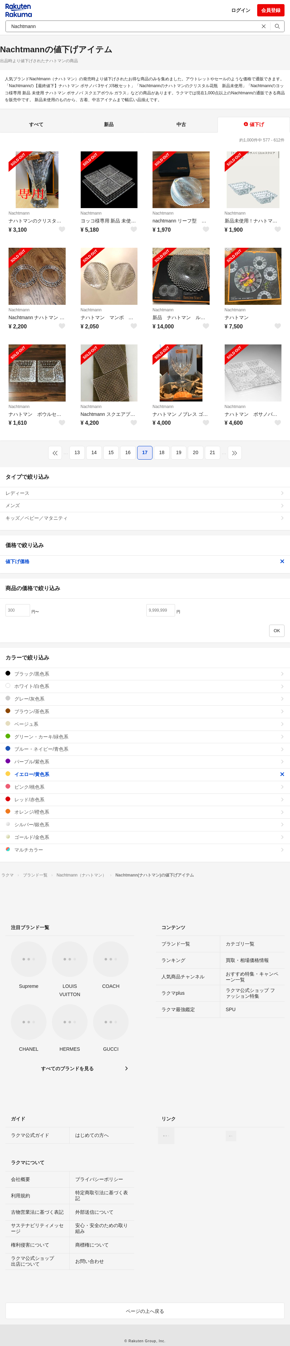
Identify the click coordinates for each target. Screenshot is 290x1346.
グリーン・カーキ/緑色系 (145, 736)
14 (94, 452)
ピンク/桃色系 (145, 787)
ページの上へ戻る (145, 1311)
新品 (109, 124)
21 (212, 452)
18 (161, 452)
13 (77, 452)
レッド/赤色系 (145, 799)
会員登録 (270, 10)
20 (195, 452)
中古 (181, 124)
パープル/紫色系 (145, 761)
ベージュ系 (145, 724)
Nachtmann (19, 213)
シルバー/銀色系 (145, 824)
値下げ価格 (145, 561)
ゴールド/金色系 (145, 837)
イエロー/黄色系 (145, 774)
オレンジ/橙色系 (145, 812)
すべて (36, 124)
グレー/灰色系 (145, 699)
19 (179, 452)
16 (128, 452)
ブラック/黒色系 (145, 674)
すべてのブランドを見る (67, 1068)
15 (111, 452)
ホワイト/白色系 (145, 686)
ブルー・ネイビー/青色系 (145, 749)
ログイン (240, 10)
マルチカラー (145, 850)
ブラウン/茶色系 (145, 711)
